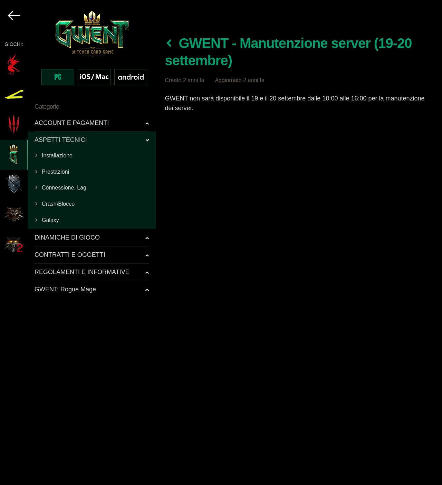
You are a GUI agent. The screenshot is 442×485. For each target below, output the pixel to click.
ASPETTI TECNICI (61, 139)
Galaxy (50, 220)
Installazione (57, 155)
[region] (78, 242)
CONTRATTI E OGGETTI (70, 254)
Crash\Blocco (58, 204)
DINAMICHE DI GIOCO (67, 237)
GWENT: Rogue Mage (65, 289)
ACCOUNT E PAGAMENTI (72, 122)
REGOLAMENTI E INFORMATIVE (82, 272)
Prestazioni (55, 172)
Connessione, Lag (64, 188)
